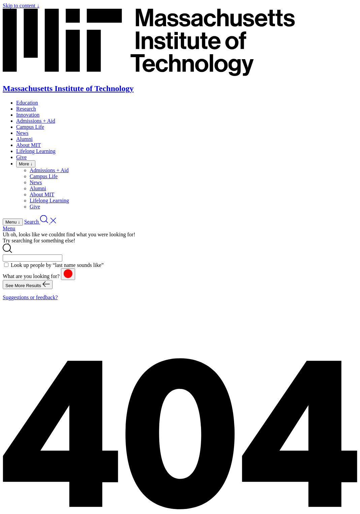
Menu (9, 228)
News (22, 133)
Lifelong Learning (36, 151)
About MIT (28, 145)
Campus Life (30, 127)
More (26, 163)
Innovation (27, 115)
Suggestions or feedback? (30, 297)
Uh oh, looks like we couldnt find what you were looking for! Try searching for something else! (69, 237)
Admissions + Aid (35, 121)
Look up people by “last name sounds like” (57, 265)
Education (27, 103)
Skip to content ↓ (21, 5)
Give (21, 157)
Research (26, 109)
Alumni (24, 139)
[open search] (40, 222)
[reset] (68, 274)
